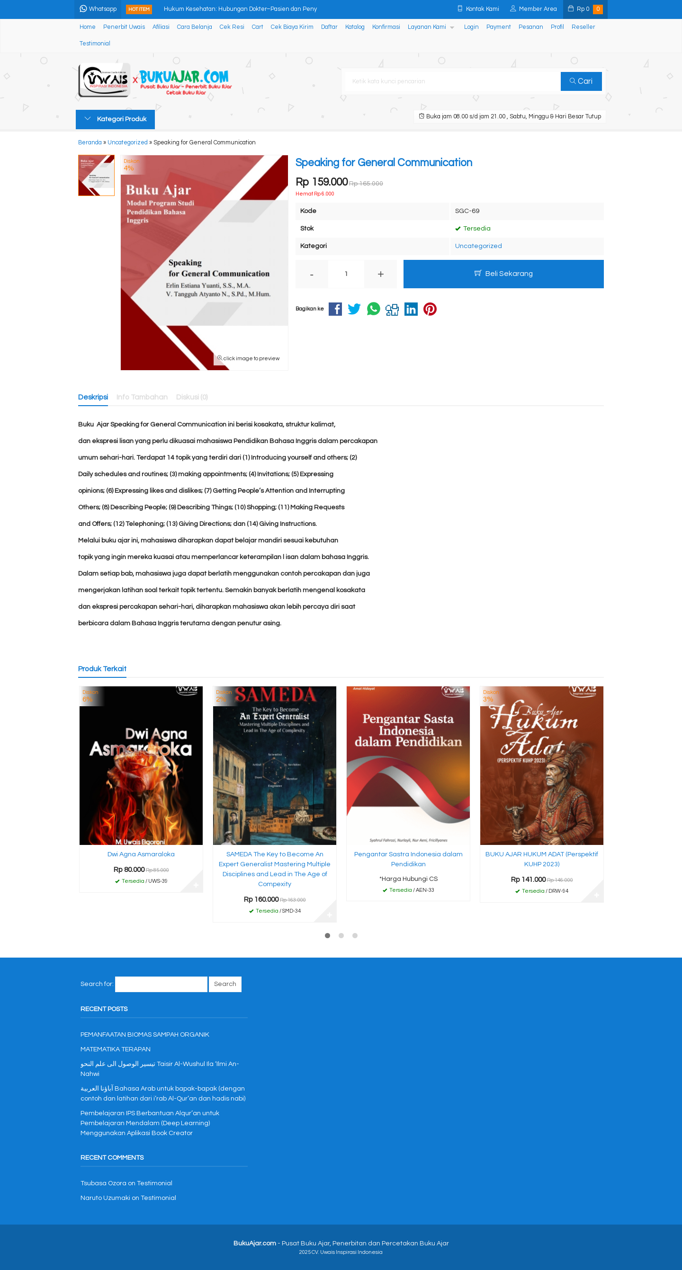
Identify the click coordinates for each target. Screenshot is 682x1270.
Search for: (97, 984)
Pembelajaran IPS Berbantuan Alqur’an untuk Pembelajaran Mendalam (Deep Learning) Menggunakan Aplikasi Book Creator (150, 1123)
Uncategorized (478, 246)
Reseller (583, 27)
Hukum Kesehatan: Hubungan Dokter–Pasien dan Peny (241, 9)
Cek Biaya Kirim (292, 27)
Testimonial (95, 44)
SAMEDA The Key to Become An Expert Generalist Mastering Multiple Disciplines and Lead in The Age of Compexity (275, 869)
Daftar (329, 27)
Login (471, 27)
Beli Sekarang (504, 273)
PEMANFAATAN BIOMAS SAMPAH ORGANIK (145, 1034)
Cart (257, 27)
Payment (498, 27)
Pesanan (531, 27)
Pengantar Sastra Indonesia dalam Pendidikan (408, 859)
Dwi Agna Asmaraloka (141, 854)
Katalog (355, 27)
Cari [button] (581, 81)
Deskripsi (93, 397)
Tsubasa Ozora (103, 1183)
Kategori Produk (115, 119)
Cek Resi (232, 27)
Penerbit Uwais (124, 27)
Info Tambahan (142, 397)
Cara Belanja (194, 27)
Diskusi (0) (192, 397)
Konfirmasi (386, 27)
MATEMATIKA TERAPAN (116, 1049)
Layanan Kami (427, 27)
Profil (557, 27)
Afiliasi (161, 27)
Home (88, 27)
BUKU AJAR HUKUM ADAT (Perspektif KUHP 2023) (541, 859)
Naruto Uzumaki (105, 1198)
